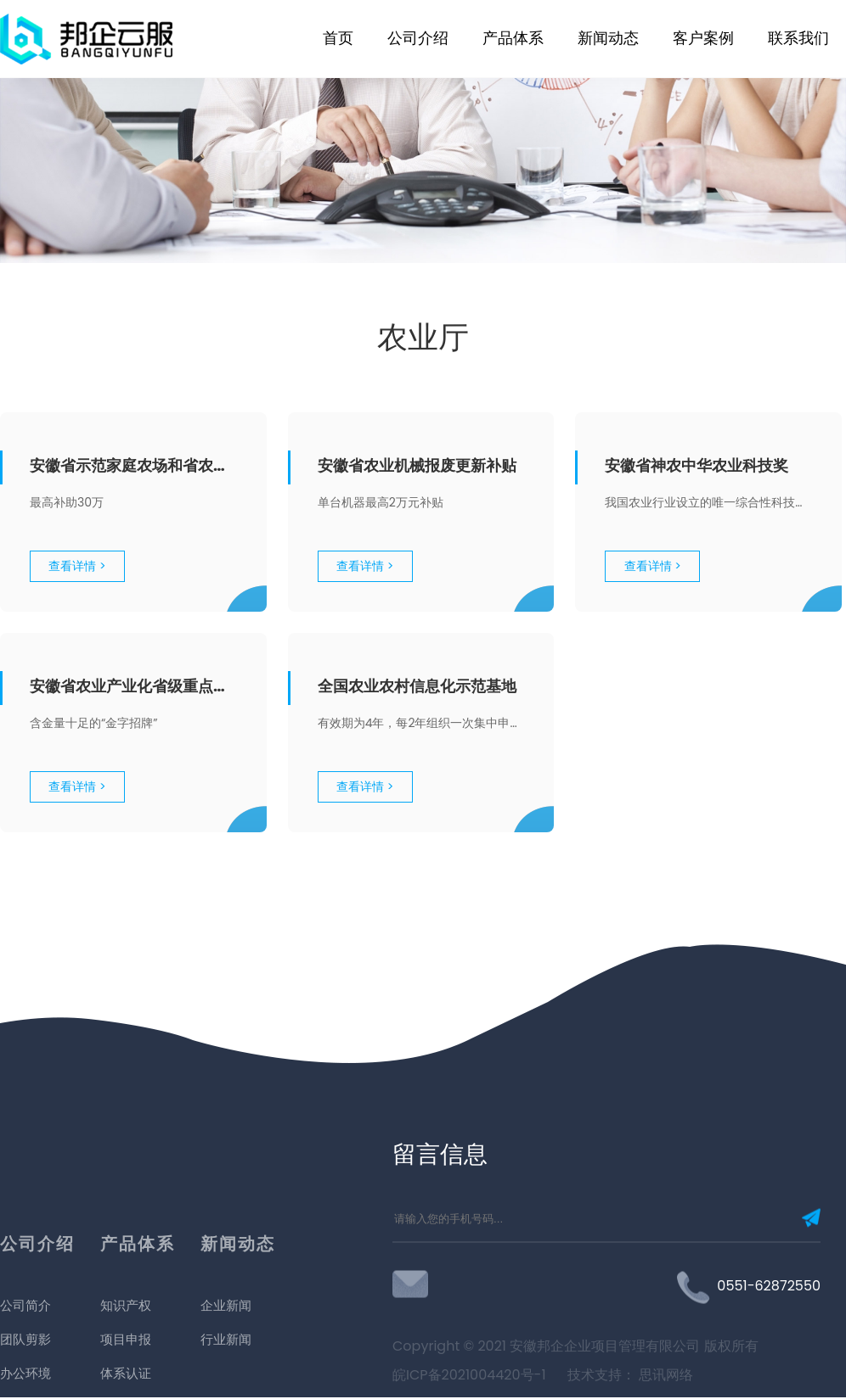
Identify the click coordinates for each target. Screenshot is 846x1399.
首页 (338, 37)
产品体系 (513, 37)
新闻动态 (608, 37)
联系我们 (798, 37)
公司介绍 (417, 37)
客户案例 (703, 37)
